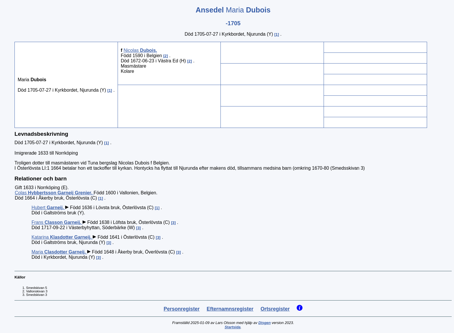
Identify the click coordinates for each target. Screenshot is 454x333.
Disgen (264, 323)
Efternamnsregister (230, 309)
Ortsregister (275, 309)
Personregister (182, 309)
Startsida (232, 327)
